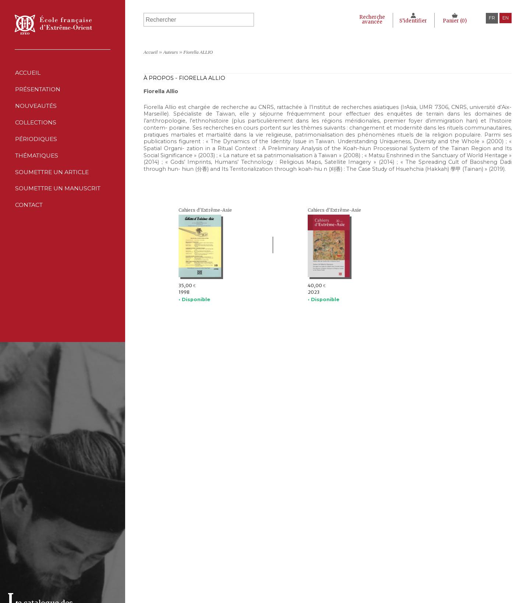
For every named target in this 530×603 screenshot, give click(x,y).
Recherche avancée (371, 19)
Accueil (27, 73)
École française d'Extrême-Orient (53, 25)
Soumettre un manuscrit (59, 196)
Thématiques (211, 591)
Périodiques (211, 583)
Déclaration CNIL (334, 576)
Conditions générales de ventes (351, 591)
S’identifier (413, 21)
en (505, 18)
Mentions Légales (335, 568)
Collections (211, 576)
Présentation (39, 90)
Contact (29, 214)
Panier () (454, 21)
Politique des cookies (339, 583)
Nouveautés (36, 108)
